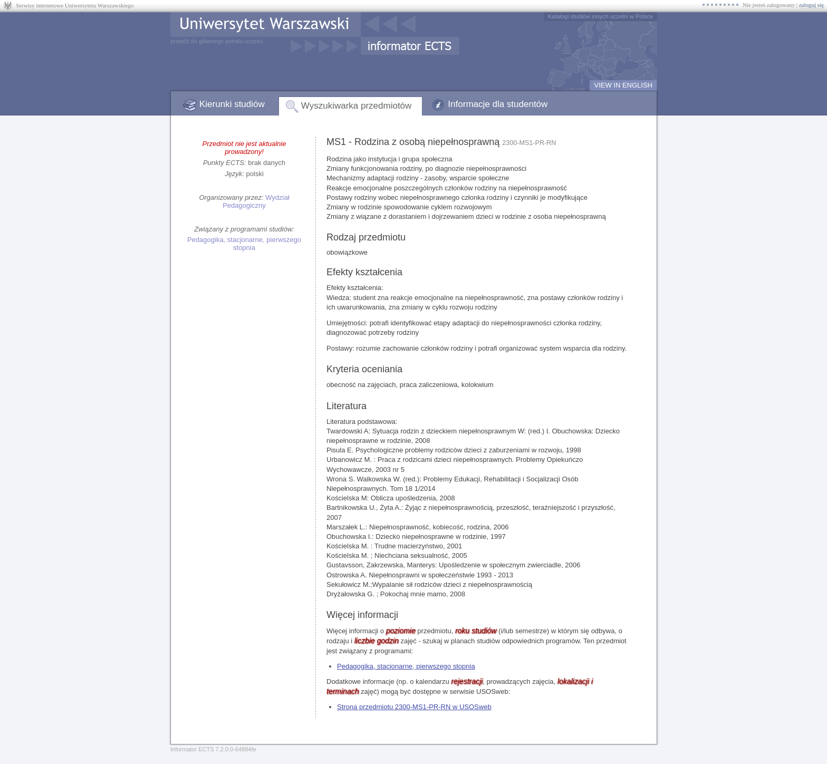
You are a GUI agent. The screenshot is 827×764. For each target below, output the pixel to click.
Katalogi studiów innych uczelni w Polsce (600, 16)
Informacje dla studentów (497, 104)
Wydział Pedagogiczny (256, 201)
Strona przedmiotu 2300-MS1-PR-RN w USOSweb (414, 707)
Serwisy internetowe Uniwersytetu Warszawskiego (74, 5)
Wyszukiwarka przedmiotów (356, 106)
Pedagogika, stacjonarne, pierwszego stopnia (244, 244)
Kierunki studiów (232, 104)
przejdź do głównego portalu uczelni (216, 41)
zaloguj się (811, 5)
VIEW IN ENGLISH (623, 85)
